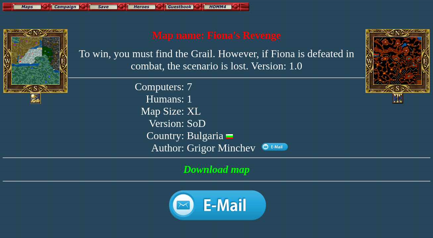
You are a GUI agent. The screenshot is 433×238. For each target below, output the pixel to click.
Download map (216, 169)
